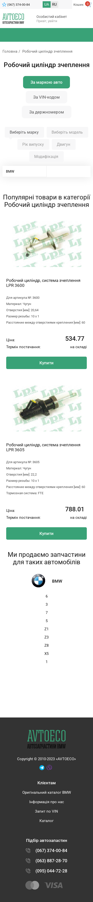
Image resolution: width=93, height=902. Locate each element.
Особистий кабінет (51, 17)
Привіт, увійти (46, 21)
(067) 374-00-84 (18, 4)
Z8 (46, 645)
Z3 (46, 637)
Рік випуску (33, 144)
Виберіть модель (67, 132)
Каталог (46, 821)
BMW (10, 171)
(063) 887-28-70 (51, 860)
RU (54, 4)
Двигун (63, 144)
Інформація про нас (46, 802)
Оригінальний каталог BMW (46, 792)
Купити (46, 362)
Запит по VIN (46, 811)
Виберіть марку (24, 132)
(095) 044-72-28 (51, 870)
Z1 (46, 629)
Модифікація (46, 156)
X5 (46, 653)
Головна (9, 51)
